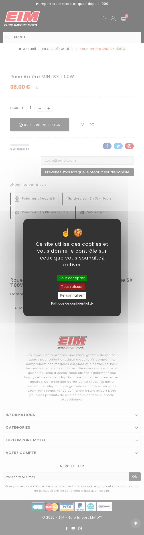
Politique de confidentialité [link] (72, 303)
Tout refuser (72, 286)
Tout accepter (72, 278)
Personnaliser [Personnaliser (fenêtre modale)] (72, 295)
